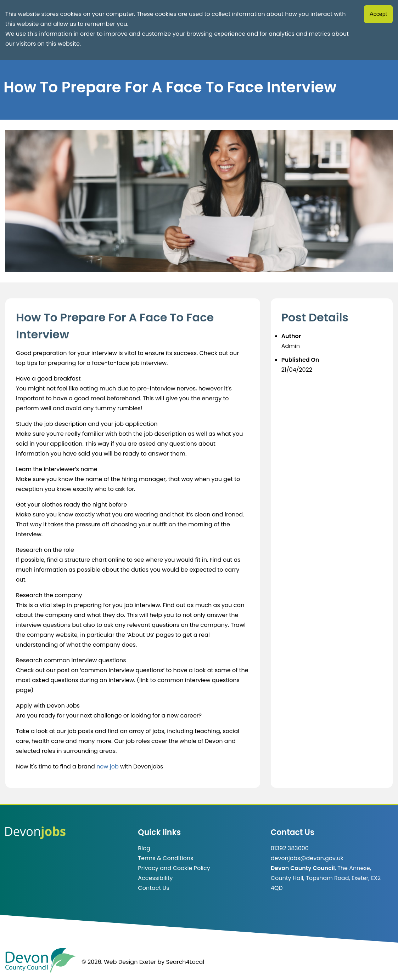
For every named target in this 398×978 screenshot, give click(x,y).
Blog (144, 848)
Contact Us (153, 888)
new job (107, 766)
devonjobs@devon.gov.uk (307, 858)
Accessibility (155, 878)
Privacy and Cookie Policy (174, 868)
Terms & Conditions (165, 858)
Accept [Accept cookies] (378, 14)
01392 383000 (290, 848)
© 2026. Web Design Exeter (119, 962)
